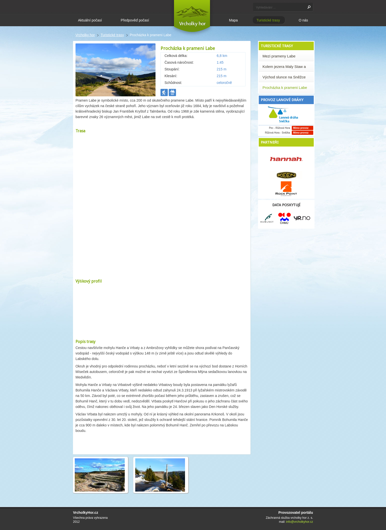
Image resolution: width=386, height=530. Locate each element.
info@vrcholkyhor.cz (299, 522)
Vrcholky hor (85, 35)
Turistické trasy (112, 35)
